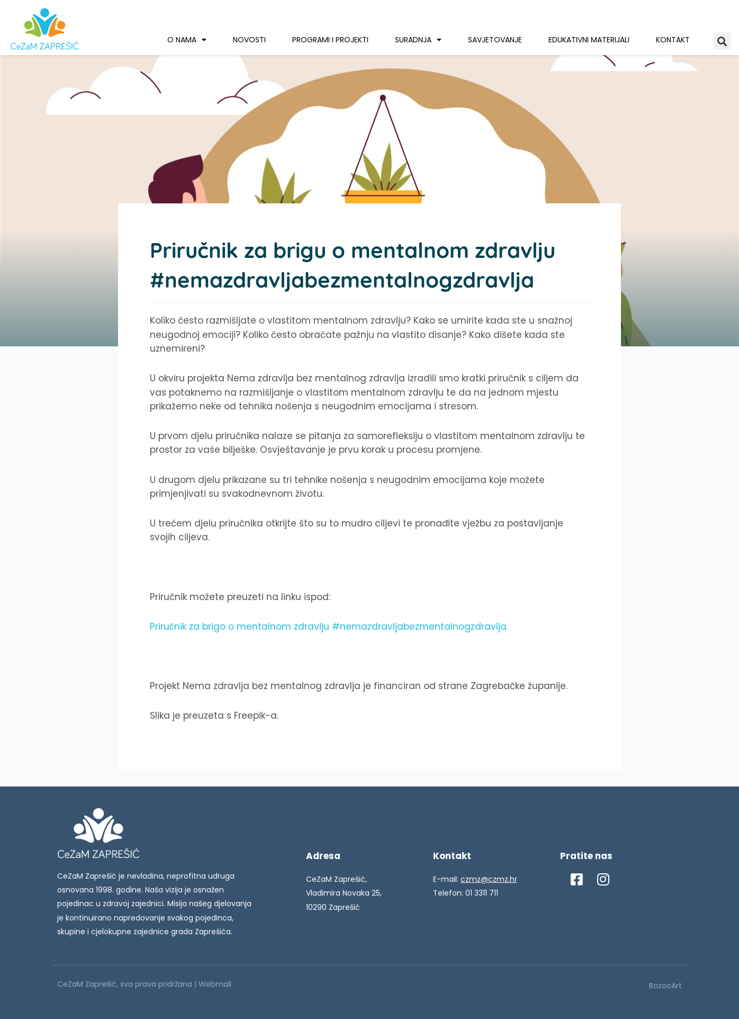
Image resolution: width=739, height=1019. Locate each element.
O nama (186, 40)
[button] (722, 41)
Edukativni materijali (588, 39)
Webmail (215, 984)
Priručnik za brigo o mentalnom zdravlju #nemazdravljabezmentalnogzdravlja (328, 626)
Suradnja (418, 40)
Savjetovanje (495, 39)
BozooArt (665, 985)
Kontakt (673, 39)
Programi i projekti (330, 39)
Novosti (249, 39)
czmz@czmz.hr (489, 879)
